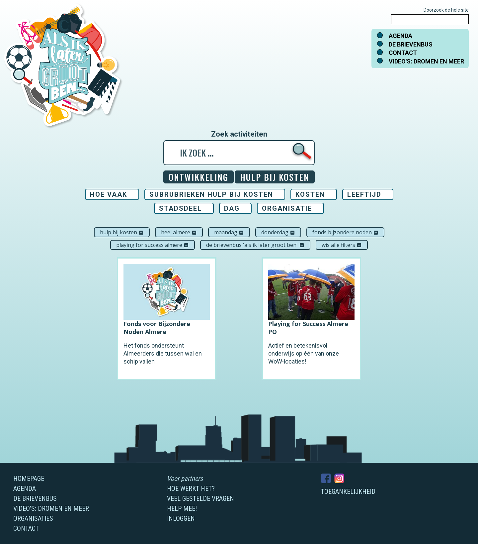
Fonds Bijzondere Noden (345, 232)
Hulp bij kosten (122, 232)
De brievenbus (411, 44)
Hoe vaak (108, 194)
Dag (232, 208)
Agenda (400, 35)
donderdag (278, 232)
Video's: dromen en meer (426, 61)
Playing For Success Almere (152, 245)
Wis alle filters (342, 245)
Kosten (310, 194)
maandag (229, 232)
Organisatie (287, 208)
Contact (403, 52)
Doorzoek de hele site (446, 10)
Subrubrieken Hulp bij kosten (211, 194)
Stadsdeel (180, 208)
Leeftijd (364, 194)
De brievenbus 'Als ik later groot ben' (255, 245)
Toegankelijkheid (348, 491)
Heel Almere (179, 232)
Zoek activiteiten (239, 134)
